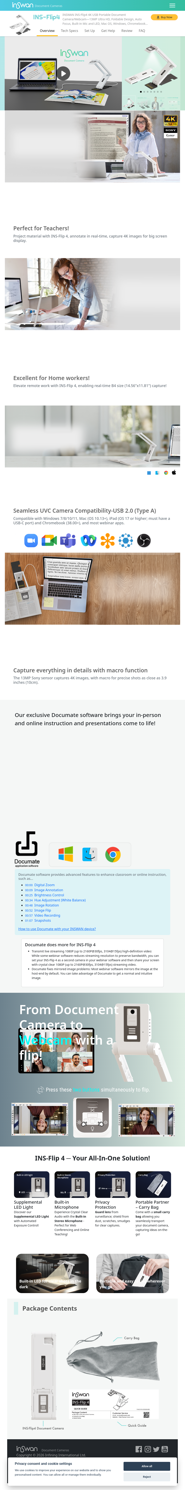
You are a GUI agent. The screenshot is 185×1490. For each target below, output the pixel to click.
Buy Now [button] (166, 17)
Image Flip (38, 910)
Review (126, 30)
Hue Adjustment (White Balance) (55, 900)
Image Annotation (44, 890)
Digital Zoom (40, 885)
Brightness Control (44, 895)
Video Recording (42, 915)
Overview (47, 30)
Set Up (89, 30)
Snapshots (38, 920)
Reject (147, 1476)
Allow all (147, 1466)
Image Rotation (42, 905)
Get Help (108, 30)
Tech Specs (69, 30)
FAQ (142, 30)
